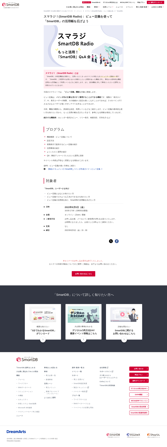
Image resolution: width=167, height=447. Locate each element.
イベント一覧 (77, 372)
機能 (86, 6)
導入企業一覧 (51, 376)
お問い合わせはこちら (83, 274)
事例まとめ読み (50, 368)
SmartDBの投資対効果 (139, 415)
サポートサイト (105, 372)
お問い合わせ (138, 369)
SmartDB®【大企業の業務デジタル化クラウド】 (58, 11)
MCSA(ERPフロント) (138, 402)
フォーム (21, 380)
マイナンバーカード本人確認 (29, 412)
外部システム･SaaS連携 (27, 404)
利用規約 (43, 439)
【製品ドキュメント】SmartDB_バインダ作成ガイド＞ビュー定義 (72, 169)
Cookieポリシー (34, 439)
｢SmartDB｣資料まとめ (25, 368)
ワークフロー (23, 384)
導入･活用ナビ (79, 380)
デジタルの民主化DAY (139, 390)
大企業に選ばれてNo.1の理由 (27, 372)
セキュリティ (23, 400)
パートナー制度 (79, 392)
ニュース (119, 6)
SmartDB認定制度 (80, 384)
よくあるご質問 (50, 398)
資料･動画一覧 (77, 368)
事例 (94, 6)
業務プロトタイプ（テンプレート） (52, 393)
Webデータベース (24, 388)
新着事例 (49, 380)
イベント (129, 6)
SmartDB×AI (91, 2)
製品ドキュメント (80, 388)
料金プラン (141, 2)
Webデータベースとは (82, 404)
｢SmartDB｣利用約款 (107, 386)
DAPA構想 (138, 396)
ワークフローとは (80, 400)
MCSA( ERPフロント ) (127, 2)
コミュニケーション (25, 392)
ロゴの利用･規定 (53, 439)
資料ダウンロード (156, 2)
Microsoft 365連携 (25, 408)
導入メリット (51, 388)
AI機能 (20, 396)
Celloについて (105, 382)
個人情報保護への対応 (20, 439)
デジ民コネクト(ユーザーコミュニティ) (108, 377)
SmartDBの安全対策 (138, 408)
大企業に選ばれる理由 (73, 6)
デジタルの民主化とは (110, 2)
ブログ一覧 (76, 396)
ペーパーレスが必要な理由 (83, 408)
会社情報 (103, 368)
